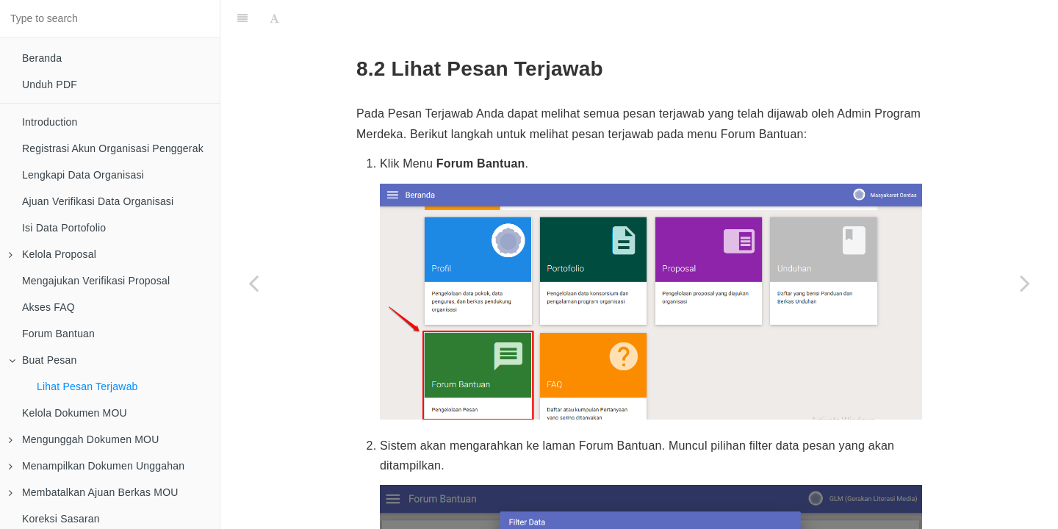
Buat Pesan (42, 360)
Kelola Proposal (52, 254)
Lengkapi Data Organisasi (83, 175)
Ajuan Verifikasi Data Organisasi (97, 201)
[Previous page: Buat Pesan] (253, 283)
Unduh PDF (49, 84)
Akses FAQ (48, 307)
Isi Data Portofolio (64, 228)
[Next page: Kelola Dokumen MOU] (1025, 283)
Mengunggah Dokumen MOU (84, 439)
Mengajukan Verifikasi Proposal (96, 281)
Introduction (50, 122)
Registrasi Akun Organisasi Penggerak (113, 148)
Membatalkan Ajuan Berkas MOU (94, 492)
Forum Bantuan (58, 333)
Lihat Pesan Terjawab (87, 386)
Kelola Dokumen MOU (74, 413)
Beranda (42, 58)
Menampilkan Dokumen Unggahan (96, 466)
